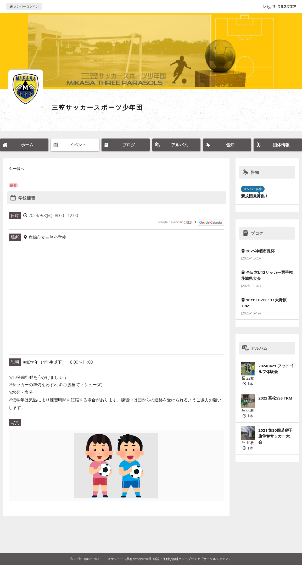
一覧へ (18, 168)
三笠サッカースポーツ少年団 (97, 107)
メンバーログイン (24, 6)
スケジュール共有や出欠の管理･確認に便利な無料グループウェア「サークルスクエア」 (170, 559)
